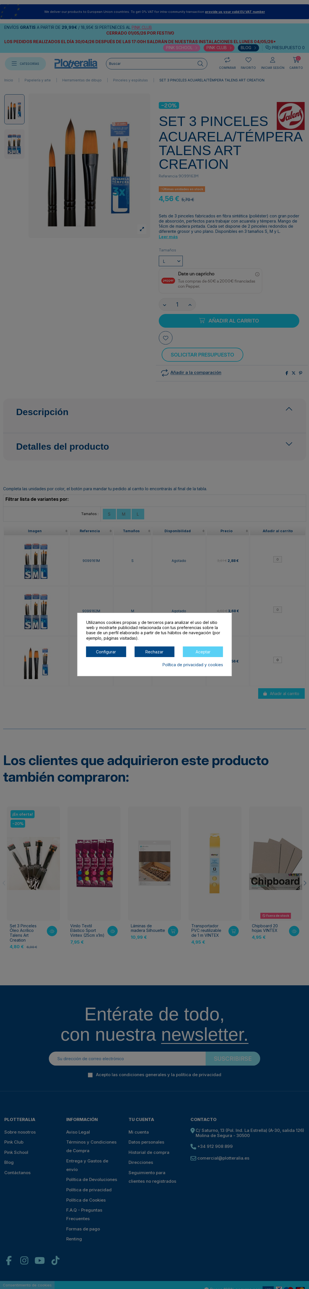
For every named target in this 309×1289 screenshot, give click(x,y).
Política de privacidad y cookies (192, 664)
